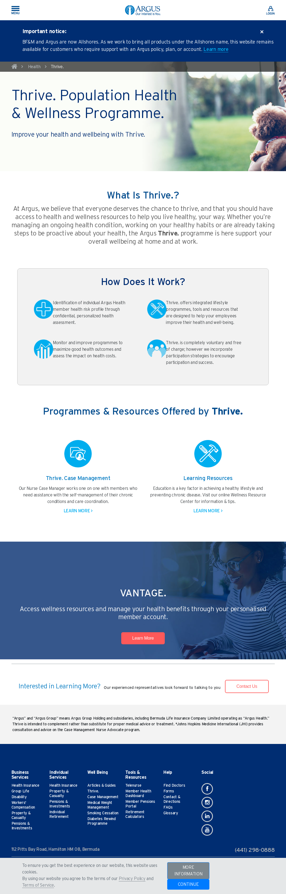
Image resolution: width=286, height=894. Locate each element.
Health (34, 67)
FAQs (168, 807)
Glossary (170, 813)
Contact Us (246, 686)
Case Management (103, 797)
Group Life (20, 791)
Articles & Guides (101, 785)
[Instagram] (207, 802)
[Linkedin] (207, 816)
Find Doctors (174, 785)
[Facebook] (207, 789)
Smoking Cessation (103, 813)
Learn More (143, 638)
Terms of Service (38, 885)
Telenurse (133, 785)
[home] (14, 67)
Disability (19, 797)
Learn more (215, 49)
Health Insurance (25, 785)
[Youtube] (207, 830)
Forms (168, 791)
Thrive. (93, 791)
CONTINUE (188, 884)
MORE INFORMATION (188, 870)
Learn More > (78, 511)
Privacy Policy (132, 878)
